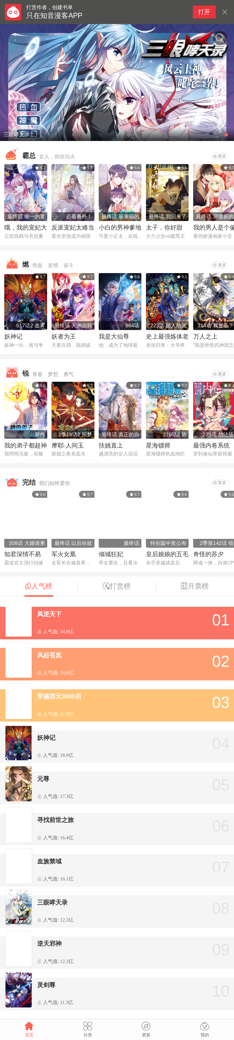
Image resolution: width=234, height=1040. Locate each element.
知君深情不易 (22, 554)
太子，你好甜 (164, 227)
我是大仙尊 (114, 336)
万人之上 (205, 336)
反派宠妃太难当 (72, 227)
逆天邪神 (49, 943)
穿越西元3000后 (59, 696)
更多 (219, 156)
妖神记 (13, 336)
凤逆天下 (49, 614)
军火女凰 (63, 554)
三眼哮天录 (52, 902)
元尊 (43, 778)
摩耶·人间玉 (67, 445)
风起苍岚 (49, 655)
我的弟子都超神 (25, 445)
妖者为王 (63, 336)
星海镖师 (158, 445)
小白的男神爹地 (120, 227)
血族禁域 (49, 861)
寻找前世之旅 (55, 820)
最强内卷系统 (211, 445)
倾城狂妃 (111, 554)
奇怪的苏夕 (208, 554)
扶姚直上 (111, 445)
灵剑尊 (46, 985)
